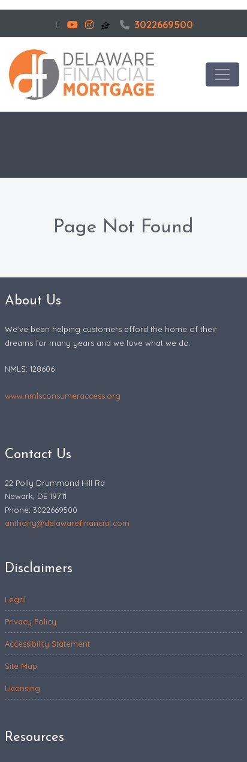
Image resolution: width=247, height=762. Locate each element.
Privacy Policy (30, 621)
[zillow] (107, 25)
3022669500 (156, 25)
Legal (15, 599)
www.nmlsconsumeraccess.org (63, 396)
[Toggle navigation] (222, 74)
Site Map (21, 666)
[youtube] (72, 25)
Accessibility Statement (47, 644)
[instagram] (89, 25)
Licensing (22, 688)
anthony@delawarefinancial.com (67, 523)
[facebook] (58, 25)
